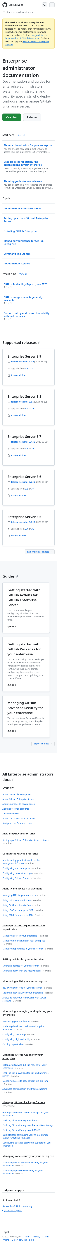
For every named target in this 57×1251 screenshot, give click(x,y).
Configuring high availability (21, 1039)
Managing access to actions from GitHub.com (25, 1082)
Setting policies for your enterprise (23, 959)
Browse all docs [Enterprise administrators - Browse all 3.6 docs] (18, 495)
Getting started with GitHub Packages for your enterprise (25, 1114)
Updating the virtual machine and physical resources (23, 1028)
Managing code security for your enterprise (28, 1156)
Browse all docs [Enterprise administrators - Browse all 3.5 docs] (18, 535)
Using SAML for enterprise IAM (22, 915)
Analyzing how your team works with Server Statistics (24, 999)
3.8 (26, 368)
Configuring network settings (22, 873)
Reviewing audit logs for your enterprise (27, 987)
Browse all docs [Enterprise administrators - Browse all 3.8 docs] (18, 415)
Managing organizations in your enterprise (23, 942)
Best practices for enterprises (17, 823)
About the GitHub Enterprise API (18, 818)
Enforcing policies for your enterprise (25, 965)
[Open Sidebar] (3, 12)
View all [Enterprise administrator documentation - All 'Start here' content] (23, 135)
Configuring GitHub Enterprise (20, 853)
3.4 (33, 488)
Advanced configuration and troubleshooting (24, 1090)
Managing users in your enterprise (25, 935)
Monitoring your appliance (20, 1021)
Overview (11, 117)
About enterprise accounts (15, 808)
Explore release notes (39, 551)
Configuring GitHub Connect (21, 878)
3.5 (33, 448)
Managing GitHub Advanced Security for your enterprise (25, 1164)
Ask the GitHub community (17, 1206)
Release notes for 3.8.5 (22, 401)
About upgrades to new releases (18, 803)
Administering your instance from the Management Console (21, 862)
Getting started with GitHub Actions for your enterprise (24, 1066)
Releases (32, 117)
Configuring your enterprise (21, 868)
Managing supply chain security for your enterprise (22, 1172)
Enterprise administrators (20, 12)
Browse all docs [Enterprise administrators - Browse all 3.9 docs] (18, 375)
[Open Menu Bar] (52, 4)
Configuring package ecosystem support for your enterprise (26, 1144)
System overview (10, 813)
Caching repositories (17, 1044)
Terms (27, 1236)
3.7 (33, 368)
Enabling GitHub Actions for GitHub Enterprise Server (25, 1074)
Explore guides (43, 743)
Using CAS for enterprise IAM (21, 905)
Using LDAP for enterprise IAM (22, 910)
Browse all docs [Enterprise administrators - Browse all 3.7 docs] (18, 455)
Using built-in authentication (21, 900)
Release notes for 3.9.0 (22, 361)
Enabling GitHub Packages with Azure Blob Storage (27, 1125)
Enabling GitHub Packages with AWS (20, 1120)
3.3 (33, 528)
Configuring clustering (18, 1034)
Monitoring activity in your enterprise (24, 981)
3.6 (33, 408)
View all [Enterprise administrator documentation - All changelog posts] (24, 273)
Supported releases (21, 342)
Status (46, 1236)
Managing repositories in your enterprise (27, 948)
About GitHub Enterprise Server (18, 799)
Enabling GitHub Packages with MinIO (21, 1130)
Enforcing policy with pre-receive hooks (26, 970)
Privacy (36, 1236)
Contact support (12, 1210)
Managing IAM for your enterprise (24, 895)
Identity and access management (22, 888)
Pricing (5, 1239)
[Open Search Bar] (44, 4)
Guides (10, 576)
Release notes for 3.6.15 (22, 481)
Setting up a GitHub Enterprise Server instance (25, 842)
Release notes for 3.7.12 (22, 441)
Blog (31, 1239)
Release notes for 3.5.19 (22, 522)
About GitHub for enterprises (16, 794)
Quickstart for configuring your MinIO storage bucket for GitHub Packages (25, 1136)
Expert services (19, 1239)
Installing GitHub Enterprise (19, 833)
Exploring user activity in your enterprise (27, 992)
